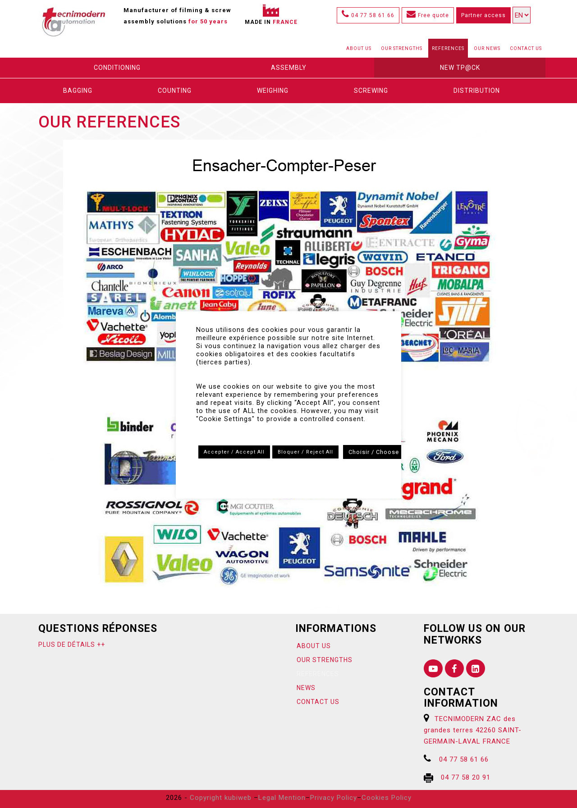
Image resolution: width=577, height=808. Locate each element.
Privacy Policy (333, 798)
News (306, 687)
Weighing (272, 90)
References (448, 48)
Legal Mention (282, 798)
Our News (487, 48)
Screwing (371, 90)
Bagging (77, 90)
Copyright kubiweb (221, 798)
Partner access (483, 15)
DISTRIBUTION (476, 90)
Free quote (428, 15)
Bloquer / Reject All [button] (305, 452)
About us (358, 48)
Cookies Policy (387, 798)
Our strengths (401, 48)
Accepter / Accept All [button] (234, 452)
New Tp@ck (460, 67)
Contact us (526, 48)
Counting (175, 90)
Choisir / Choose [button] (373, 452)
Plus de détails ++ (71, 644)
